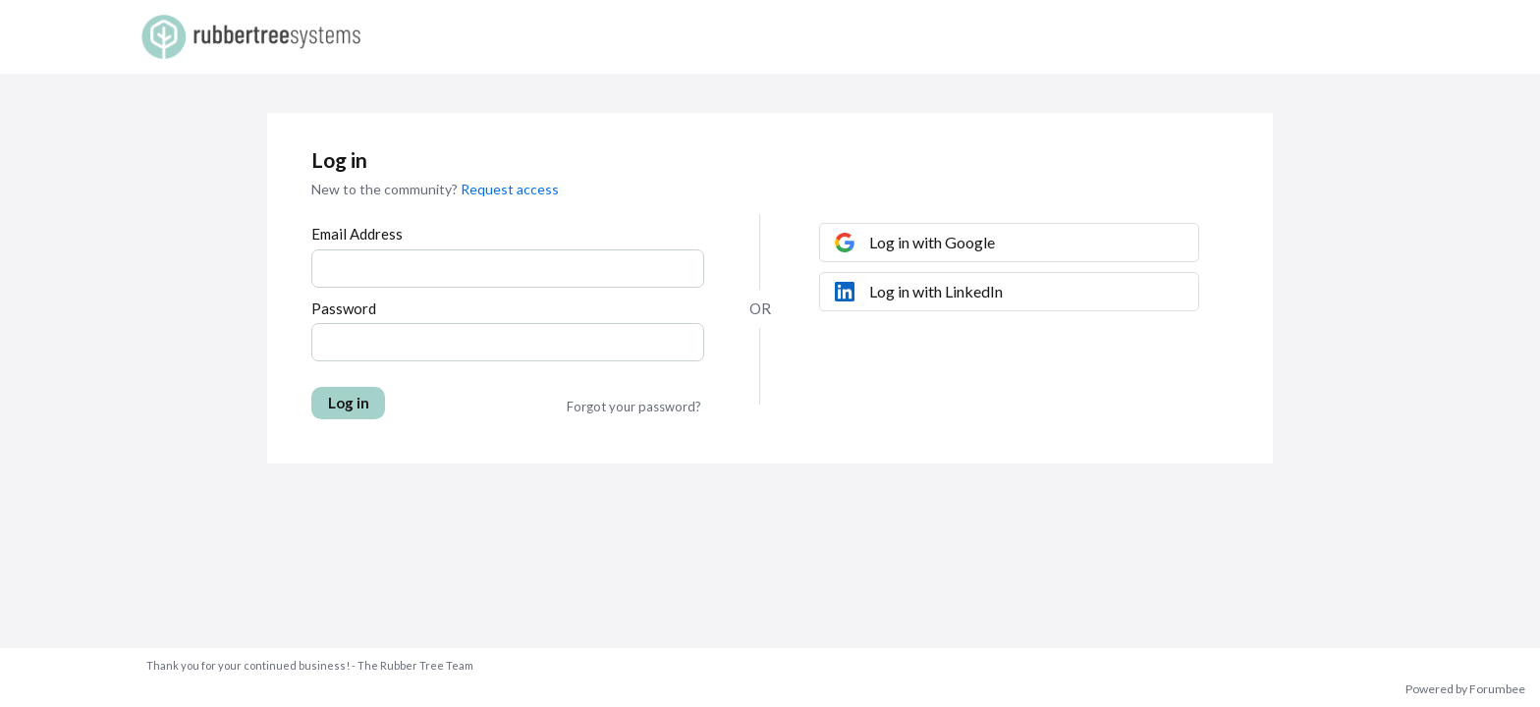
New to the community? (386, 189)
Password (343, 308)
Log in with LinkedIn (936, 291)
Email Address (357, 234)
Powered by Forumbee (1465, 689)
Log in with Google (932, 242)
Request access (510, 189)
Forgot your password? (634, 406)
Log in (348, 402)
